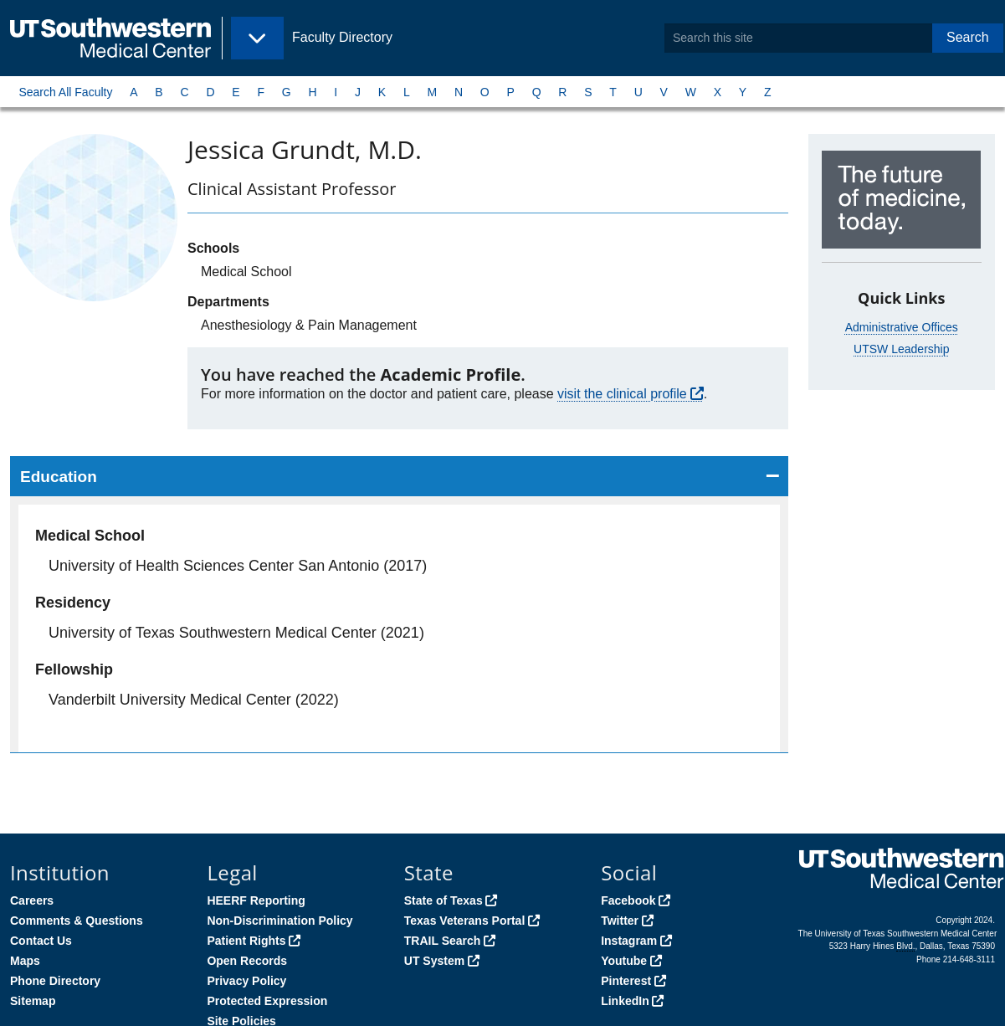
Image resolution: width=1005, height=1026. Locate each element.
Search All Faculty (65, 92)
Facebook (628, 900)
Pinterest (626, 981)
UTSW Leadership (901, 349)
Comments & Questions (76, 920)
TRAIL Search (442, 940)
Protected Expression (267, 1001)
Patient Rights (246, 940)
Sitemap (32, 1001)
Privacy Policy (246, 981)
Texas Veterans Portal (464, 920)
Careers (32, 900)
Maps (25, 960)
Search (967, 37)
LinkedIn (625, 1001)
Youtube (624, 960)
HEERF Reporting (256, 900)
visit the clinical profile (622, 394)
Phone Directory (55, 981)
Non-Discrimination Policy (279, 920)
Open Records (247, 960)
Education (58, 476)
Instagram (629, 940)
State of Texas (443, 900)
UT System (434, 960)
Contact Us (41, 940)
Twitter (619, 920)
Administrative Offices (901, 327)
